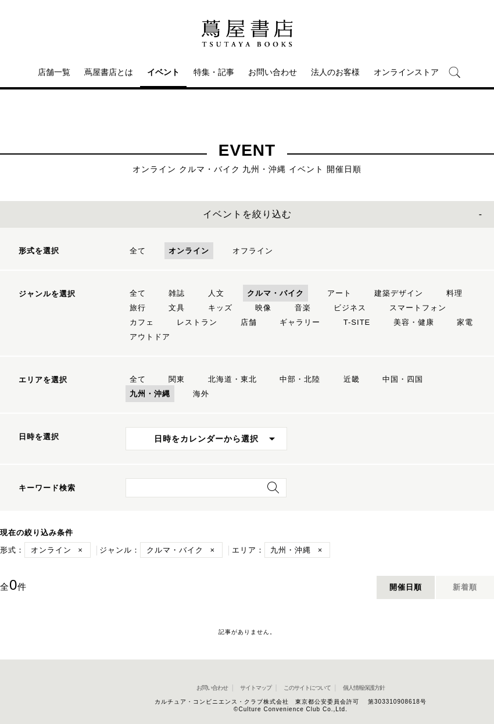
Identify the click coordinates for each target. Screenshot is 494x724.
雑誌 (177, 293)
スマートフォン (417, 307)
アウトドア (150, 336)
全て (138, 250)
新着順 (465, 587)
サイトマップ (255, 687)
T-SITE (356, 322)
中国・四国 (402, 379)
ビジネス (350, 307)
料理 (454, 293)
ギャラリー (300, 322)
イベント (163, 72)
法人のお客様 (335, 72)
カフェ (142, 322)
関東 (177, 379)
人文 (216, 293)
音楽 (303, 307)
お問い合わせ (272, 72)
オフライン (252, 250)
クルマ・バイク (275, 293)
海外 (201, 393)
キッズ (220, 307)
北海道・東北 (232, 379)
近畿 (351, 379)
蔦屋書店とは (108, 72)
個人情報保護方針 (364, 687)
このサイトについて (307, 687)
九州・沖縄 (150, 393)
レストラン (197, 322)
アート (339, 293)
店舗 (249, 322)
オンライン (189, 250)
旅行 (138, 307)
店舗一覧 (54, 72)
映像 (263, 307)
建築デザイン (398, 293)
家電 (465, 322)
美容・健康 (413, 322)
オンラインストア (406, 72)
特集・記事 (214, 72)
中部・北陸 (300, 379)
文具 (177, 307)
